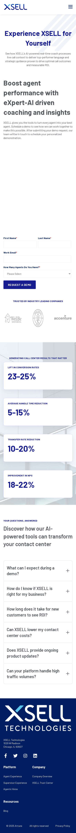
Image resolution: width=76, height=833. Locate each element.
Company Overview (42, 776)
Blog (5, 810)
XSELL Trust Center (42, 782)
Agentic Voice (10, 789)
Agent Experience (12, 776)
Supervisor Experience (15, 782)
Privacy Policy (62, 825)
